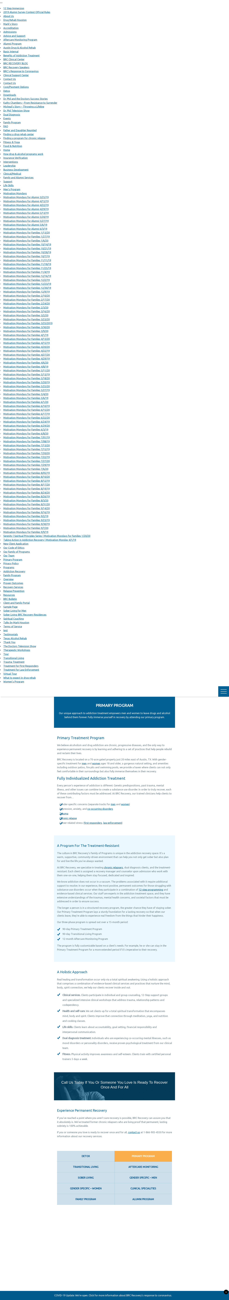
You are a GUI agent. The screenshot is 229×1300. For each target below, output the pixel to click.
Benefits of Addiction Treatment (21, 55)
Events (7, 118)
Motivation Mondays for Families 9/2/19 (25, 516)
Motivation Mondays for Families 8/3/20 (25, 500)
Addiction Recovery (14, 571)
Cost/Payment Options (16, 87)
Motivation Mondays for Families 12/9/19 (26, 291)
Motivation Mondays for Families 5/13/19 (26, 374)
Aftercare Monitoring (143, 1167)
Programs (8, 567)
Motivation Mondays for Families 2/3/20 (25, 307)
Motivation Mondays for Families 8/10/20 (26, 476)
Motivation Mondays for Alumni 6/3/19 (25, 228)
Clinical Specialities (143, 1188)
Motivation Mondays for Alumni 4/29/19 (26, 209)
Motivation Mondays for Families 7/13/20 (26, 445)
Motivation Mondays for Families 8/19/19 (26, 488)
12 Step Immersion (13, 8)
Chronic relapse (68, 818)
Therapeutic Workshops (16, 650)
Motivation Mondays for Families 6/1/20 (25, 402)
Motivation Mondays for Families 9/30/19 (26, 524)
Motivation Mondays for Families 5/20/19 (26, 382)
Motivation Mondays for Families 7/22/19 (26, 457)
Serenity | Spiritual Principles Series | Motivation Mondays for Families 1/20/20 (46, 536)
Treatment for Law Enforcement (21, 669)
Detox (6, 91)
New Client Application (15, 543)
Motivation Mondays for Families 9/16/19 (26, 512)
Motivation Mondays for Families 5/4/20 (25, 394)
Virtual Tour (10, 673)
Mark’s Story (10, 24)
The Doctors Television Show (19, 646)
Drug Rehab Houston (15, 20)
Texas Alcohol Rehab (15, 638)
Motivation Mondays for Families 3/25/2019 (27, 323)
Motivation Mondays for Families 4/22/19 (26, 350)
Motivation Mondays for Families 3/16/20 (26, 311)
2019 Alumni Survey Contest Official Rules (26, 12)
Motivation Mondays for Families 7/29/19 (26, 465)
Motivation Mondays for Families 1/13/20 (26, 232)
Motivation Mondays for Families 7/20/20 (26, 453)
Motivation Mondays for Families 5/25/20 (26, 386)
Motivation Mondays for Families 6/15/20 (26, 410)
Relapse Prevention (13, 591)
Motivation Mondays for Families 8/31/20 (26, 504)
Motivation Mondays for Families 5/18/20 (26, 378)
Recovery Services (13, 587)
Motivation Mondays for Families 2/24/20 (26, 303)
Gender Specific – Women (86, 1188)
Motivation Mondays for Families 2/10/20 (26, 295)
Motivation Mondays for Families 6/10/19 (26, 406)
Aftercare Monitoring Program (20, 39)
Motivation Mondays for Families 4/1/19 (25, 335)
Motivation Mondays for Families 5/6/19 (25, 398)
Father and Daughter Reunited (20, 130)
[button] (1, 2)
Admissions (10, 31)
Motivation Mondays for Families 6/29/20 (26, 425)
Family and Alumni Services (18, 177)
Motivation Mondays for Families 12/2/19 (26, 280)
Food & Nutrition (12, 146)
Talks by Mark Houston (16, 622)
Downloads (9, 95)
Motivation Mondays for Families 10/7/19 (26, 256)
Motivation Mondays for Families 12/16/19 (27, 276)
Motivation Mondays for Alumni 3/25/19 (26, 197)
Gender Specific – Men (143, 1177)
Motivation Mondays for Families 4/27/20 (26, 354)
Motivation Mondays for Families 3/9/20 (25, 331)
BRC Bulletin (10, 599)
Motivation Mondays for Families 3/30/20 (26, 327)
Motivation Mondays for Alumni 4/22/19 (26, 205)
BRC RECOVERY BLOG (15, 63)
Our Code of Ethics (13, 547)
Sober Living (86, 1177)
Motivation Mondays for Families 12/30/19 (27, 287)
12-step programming (151, 889)
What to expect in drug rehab (19, 677)
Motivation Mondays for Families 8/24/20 (26, 492)
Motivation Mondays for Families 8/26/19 (26, 496)
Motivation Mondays (15, 193)
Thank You (9, 642)
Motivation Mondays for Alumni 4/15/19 (26, 201)
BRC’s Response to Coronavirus (21, 71)
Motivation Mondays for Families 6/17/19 (26, 414)
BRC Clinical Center (13, 59)
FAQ (5, 126)
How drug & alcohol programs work (23, 154)
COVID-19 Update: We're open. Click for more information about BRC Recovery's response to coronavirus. (113, 1295)
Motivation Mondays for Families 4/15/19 (26, 343)
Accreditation (11, 28)
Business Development (15, 169)
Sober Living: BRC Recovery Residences (24, 614)
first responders (93, 822)
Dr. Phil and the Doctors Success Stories (25, 98)
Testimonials (10, 634)
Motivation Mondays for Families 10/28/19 (27, 252)
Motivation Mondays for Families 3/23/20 (26, 319)
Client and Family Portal (16, 602)
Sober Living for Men (14, 610)
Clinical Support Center (16, 75)
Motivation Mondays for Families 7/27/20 (26, 461)
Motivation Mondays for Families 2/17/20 (26, 299)
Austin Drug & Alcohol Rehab (19, 47)
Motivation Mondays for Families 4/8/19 (25, 366)
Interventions (10, 161)
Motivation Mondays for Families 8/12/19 (26, 480)
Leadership (9, 165)
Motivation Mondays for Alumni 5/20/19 (26, 217)
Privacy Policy (11, 563)
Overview (8, 579)
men (84, 763)
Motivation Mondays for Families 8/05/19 (26, 473)
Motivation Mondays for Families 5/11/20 (26, 370)
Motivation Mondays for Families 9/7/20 (25, 528)
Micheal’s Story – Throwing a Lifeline (23, 106)
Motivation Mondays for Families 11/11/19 (27, 260)
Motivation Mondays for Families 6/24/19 (26, 421)
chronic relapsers (113, 867)
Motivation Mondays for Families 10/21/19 (27, 248)
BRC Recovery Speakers (16, 67)
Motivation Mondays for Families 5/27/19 (26, 390)
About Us (8, 16)
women (96, 763)
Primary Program (12, 559)
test (5, 630)
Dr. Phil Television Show (16, 110)
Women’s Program (13, 681)
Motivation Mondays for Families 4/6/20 (25, 362)
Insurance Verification (15, 157)
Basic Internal (10, 51)
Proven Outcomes (13, 583)
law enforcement (112, 822)
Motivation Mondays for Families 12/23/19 (27, 283)
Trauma (64, 813)
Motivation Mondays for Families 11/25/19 (27, 268)
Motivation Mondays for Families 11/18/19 (27, 264)
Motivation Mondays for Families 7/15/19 (26, 449)
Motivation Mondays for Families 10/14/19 (27, 244)
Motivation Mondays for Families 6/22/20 (26, 417)
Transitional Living (13, 658)
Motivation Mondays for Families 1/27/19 (26, 236)
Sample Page (10, 606)
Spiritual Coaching (13, 618)
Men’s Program (11, 189)
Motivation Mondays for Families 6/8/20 (25, 433)
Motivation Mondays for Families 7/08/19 (26, 441)
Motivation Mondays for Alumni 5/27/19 (26, 221)
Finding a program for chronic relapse (24, 138)
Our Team (8, 555)
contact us (134, 1132)
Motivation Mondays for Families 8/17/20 (26, 484)
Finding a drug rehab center (18, 134)
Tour (6, 654)
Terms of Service (12, 626)
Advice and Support (14, 35)
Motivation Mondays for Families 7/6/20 (25, 469)
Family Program (12, 122)
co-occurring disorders (100, 808)
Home (6, 150)
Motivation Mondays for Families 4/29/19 (26, 358)
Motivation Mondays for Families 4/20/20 (26, 347)
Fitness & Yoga (11, 142)
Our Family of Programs (16, 551)
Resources (9, 595)
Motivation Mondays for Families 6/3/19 (25, 429)
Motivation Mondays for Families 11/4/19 (26, 272)
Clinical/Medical (12, 173)
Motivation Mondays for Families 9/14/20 (26, 508)
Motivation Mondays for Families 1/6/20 (25, 240)
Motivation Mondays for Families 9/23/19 (26, 520)
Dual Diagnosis (11, 114)
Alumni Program (12, 43)
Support (7, 181)
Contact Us (9, 79)
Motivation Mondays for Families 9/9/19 (25, 532)
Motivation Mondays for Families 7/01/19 (26, 437)
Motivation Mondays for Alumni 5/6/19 (25, 224)
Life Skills (8, 185)
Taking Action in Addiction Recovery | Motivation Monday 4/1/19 (39, 540)
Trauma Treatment (13, 662)
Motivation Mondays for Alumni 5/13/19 (26, 213)
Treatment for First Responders (20, 666)
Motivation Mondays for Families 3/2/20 (25, 315)
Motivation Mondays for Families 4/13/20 (26, 339)
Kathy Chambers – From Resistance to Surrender (30, 102)
